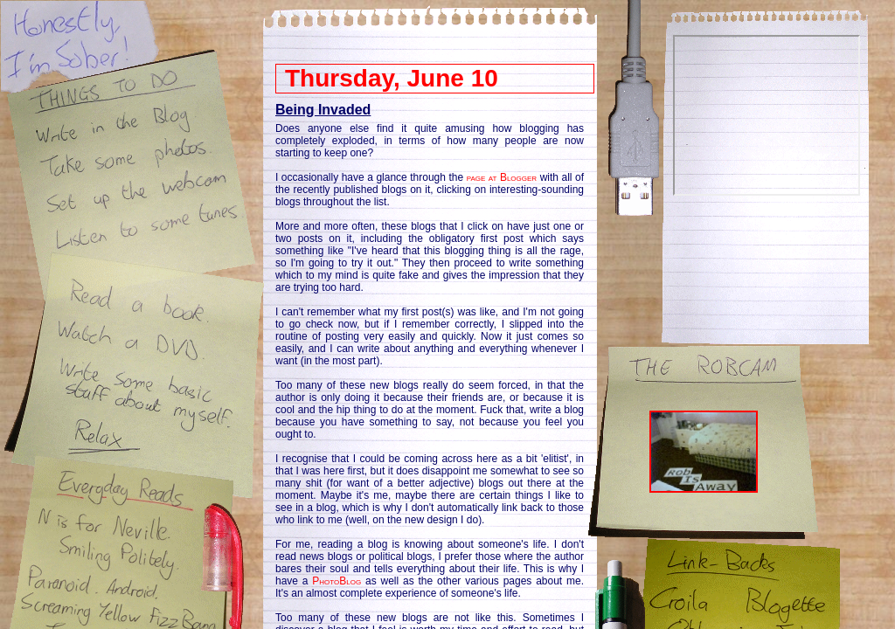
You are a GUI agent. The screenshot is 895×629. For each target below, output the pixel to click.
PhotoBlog (336, 581)
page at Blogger (502, 177)
